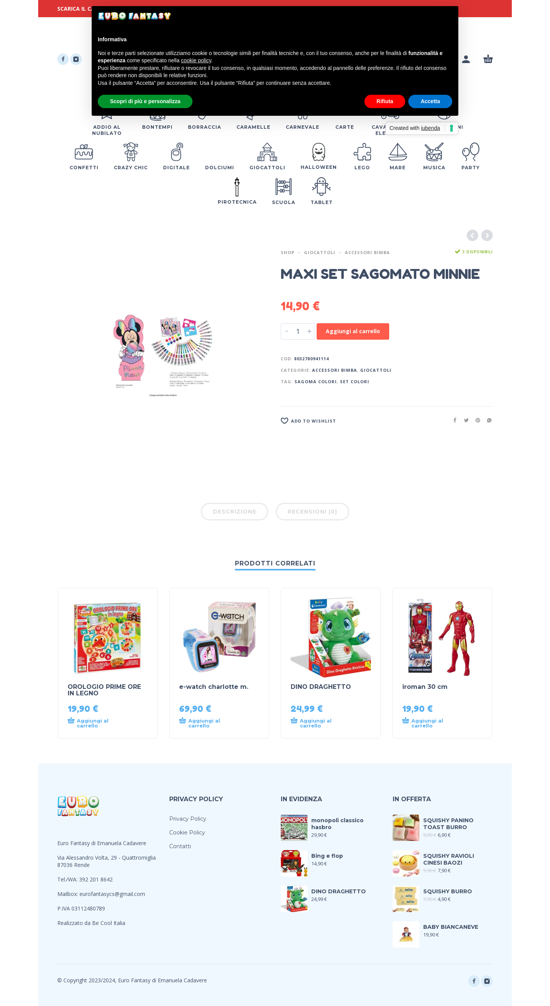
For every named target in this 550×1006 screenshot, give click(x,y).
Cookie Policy (187, 832)
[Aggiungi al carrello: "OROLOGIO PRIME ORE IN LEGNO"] (94, 723)
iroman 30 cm (425, 686)
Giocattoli (319, 252)
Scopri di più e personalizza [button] (145, 101)
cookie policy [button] (196, 60)
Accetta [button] (430, 101)
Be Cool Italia (108, 923)
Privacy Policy (187, 818)
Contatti (180, 846)
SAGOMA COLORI (315, 381)
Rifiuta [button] (385, 101)
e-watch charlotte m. (213, 686)
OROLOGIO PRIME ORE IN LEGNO (104, 690)
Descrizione (234, 511)
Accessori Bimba (367, 252)
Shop (287, 252)
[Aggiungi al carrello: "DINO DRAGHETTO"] (317, 723)
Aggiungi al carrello (353, 331)
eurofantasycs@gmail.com (112, 893)
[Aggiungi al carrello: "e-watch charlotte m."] (205, 723)
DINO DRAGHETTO (321, 686)
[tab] (234, 513)
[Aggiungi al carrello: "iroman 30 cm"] (428, 723)
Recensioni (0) (312, 511)
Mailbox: (68, 893)
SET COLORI (354, 381)
